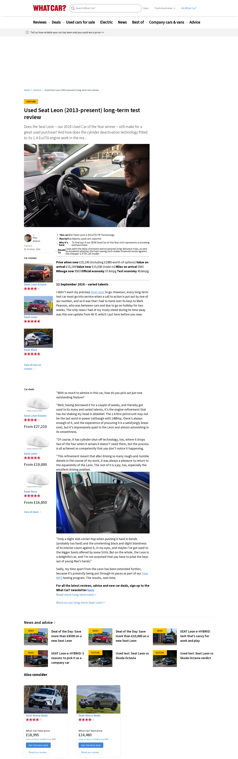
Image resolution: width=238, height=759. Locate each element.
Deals (58, 22)
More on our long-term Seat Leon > (80, 602)
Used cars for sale (82, 22)
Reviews (41, 22)
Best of (140, 22)
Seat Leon (97, 292)
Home (27, 90)
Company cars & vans (168, 22)
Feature (37, 90)
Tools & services (163, 8)
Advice (196, 22)
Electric (108, 22)
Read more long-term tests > (76, 594)
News (124, 22)
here (90, 590)
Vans (146, 8)
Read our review (37, 752)
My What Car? (189, 8)
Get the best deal (38, 745)
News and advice (40, 622)
